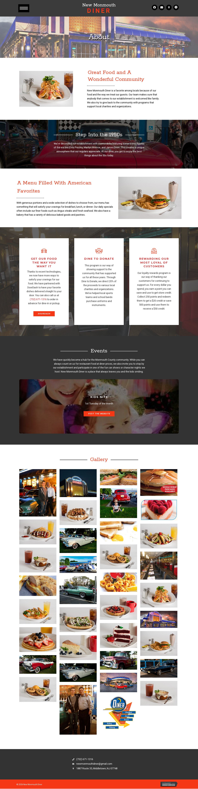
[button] (23, 8)
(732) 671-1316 (38, 299)
